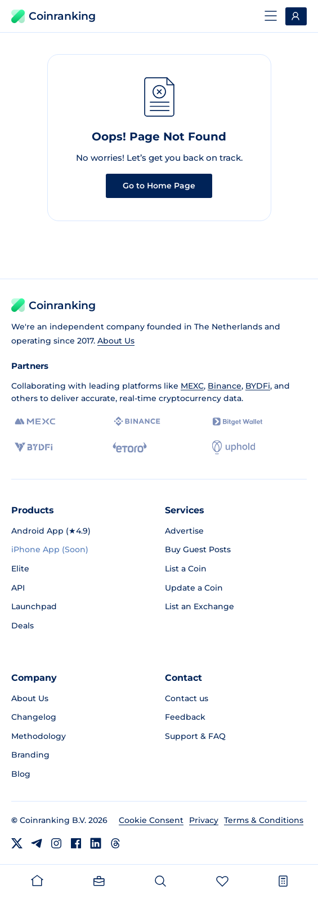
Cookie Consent (151, 820)
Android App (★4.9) (51, 531)
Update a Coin (194, 588)
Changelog (33, 717)
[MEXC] (35, 421)
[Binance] (137, 421)
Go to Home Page (159, 186)
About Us (116, 341)
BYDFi (257, 386)
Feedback (185, 717)
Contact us (186, 698)
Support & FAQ (195, 736)
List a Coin (186, 569)
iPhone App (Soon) (49, 549)
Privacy (203, 820)
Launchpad (34, 606)
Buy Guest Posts (198, 549)
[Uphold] (233, 447)
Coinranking (53, 16)
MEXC (192, 386)
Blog (20, 774)
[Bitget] (237, 421)
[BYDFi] (33, 447)
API (18, 588)
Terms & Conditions (263, 820)
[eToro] (130, 447)
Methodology (38, 736)
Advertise (184, 531)
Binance (224, 386)
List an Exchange (199, 606)
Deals (22, 625)
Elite (20, 569)
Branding (30, 755)
